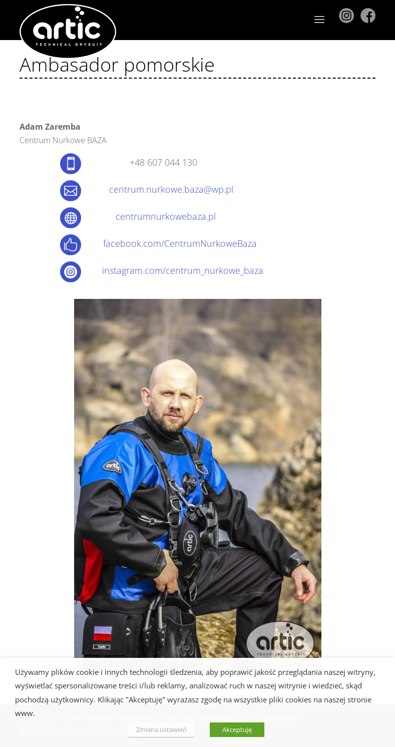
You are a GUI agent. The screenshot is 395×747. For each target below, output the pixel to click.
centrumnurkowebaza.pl (166, 216)
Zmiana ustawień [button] (161, 729)
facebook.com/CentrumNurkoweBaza (180, 243)
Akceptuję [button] (237, 729)
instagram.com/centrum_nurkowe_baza (182, 270)
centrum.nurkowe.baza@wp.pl (171, 189)
